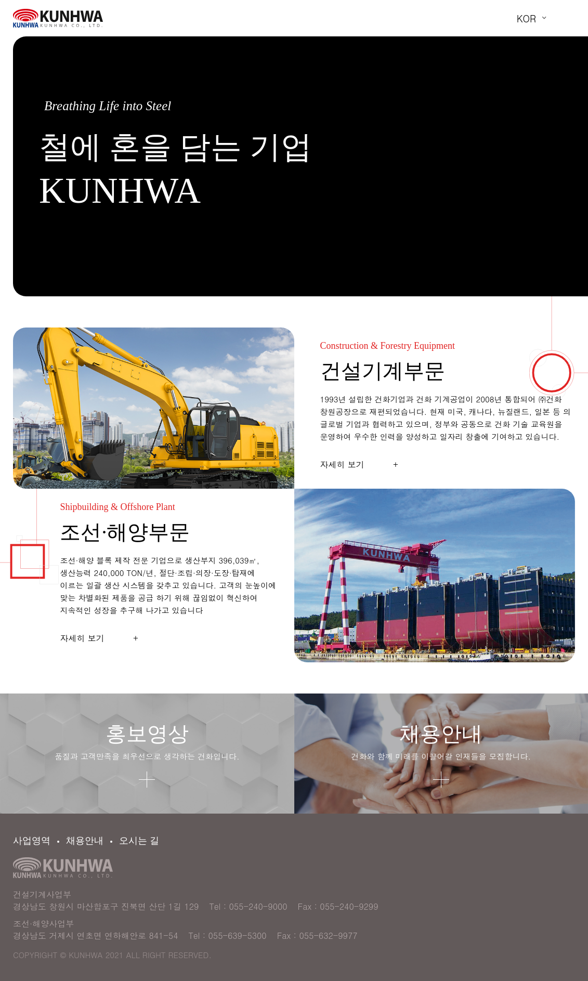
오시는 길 (139, 840)
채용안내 (84, 840)
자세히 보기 (359, 464)
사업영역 (31, 840)
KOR (526, 18)
